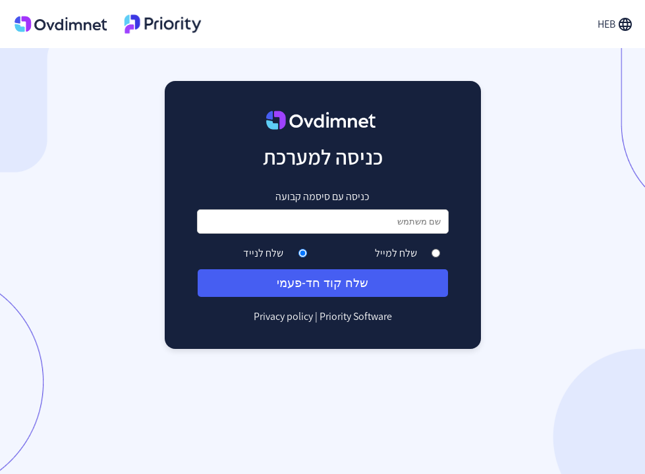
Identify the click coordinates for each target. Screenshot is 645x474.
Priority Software (356, 316)
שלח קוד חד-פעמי (322, 283)
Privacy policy (283, 316)
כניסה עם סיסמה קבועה (322, 196)
